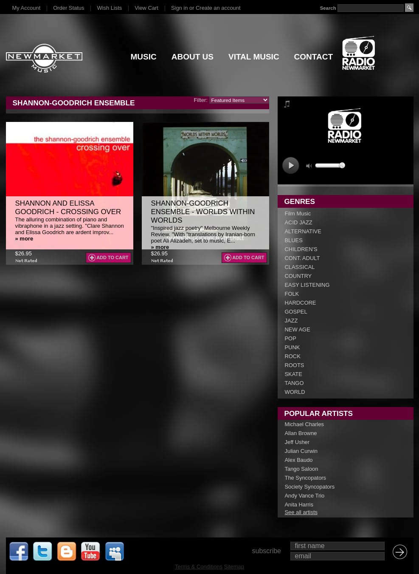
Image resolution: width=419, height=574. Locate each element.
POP (290, 338)
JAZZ (291, 320)
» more (24, 238)
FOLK (292, 294)
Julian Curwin (301, 451)
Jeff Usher (297, 442)
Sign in (179, 8)
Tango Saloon (301, 469)
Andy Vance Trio (305, 495)
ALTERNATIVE (303, 231)
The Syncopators (305, 478)
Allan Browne (301, 433)
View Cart (146, 8)
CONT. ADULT (302, 258)
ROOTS (294, 365)
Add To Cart (112, 257)
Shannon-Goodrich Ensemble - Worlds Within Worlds (203, 211)
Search (328, 8)
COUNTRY (298, 276)
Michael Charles (304, 424)
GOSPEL (296, 311)
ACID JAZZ (298, 222)
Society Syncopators (310, 487)
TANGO (294, 383)
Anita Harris (299, 504)
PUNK (292, 347)
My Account (26, 8)
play (290, 165)
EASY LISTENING (307, 285)
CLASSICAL (300, 267)
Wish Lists (109, 8)
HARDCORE (300, 303)
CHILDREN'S (301, 249)
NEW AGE (297, 329)
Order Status (68, 8)
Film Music (298, 213)
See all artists (301, 512)
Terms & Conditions (198, 566)
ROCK (293, 356)
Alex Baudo (299, 460)
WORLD (295, 392)
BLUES (294, 240)
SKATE (293, 374)
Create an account (218, 8)
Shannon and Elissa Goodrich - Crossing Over (68, 207)
